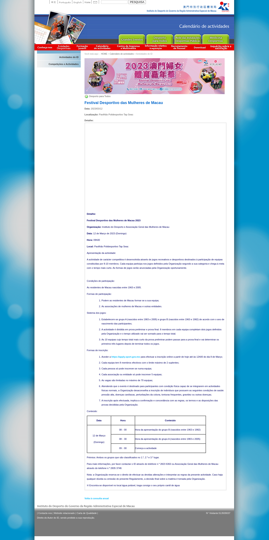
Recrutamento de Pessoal (179, 47)
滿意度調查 (221, 47)
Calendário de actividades (102, 47)
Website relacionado (64, 513)
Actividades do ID (69, 57)
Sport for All (160, 38)
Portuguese (65, 2)
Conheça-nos (44, 47)
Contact (95, 2)
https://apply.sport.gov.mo (125, 357)
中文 (53, 2)
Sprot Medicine (215, 38)
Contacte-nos (45, 513)
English (77, 2)
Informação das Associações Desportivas (64, 47)
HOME (104, 54)
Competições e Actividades (64, 64)
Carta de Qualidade (87, 513)
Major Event (132, 38)
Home (87, 2)
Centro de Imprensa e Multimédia (128, 47)
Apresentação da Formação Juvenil (82, 47)
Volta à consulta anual (96, 498)
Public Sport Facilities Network (188, 38)
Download (199, 47)
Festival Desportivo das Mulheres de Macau (123, 103)
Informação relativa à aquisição (155, 47)
